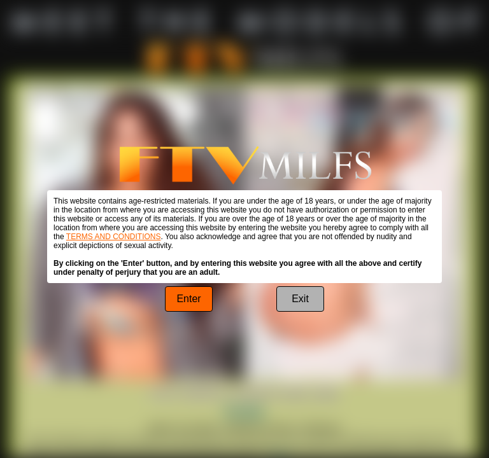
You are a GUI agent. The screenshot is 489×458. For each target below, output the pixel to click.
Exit (300, 298)
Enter (188, 298)
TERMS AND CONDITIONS (113, 236)
